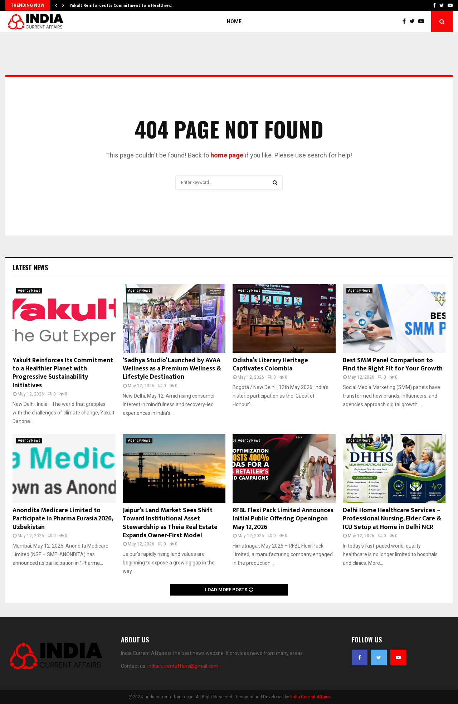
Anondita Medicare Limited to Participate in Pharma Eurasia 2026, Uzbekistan (63, 519)
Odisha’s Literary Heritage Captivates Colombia (270, 364)
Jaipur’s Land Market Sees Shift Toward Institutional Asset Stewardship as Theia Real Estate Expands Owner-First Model (170, 523)
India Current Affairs (310, 696)
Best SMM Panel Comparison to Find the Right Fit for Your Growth (393, 364)
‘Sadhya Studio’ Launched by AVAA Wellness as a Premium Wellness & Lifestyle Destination (172, 369)
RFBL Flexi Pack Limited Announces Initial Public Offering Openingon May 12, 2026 (283, 519)
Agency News (29, 290)
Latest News (30, 267)
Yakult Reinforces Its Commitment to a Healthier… (121, 5)
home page (226, 155)
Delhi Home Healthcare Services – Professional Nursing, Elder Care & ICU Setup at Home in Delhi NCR (392, 519)
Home (234, 21)
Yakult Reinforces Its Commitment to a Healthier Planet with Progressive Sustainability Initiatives (63, 373)
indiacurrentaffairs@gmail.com (182, 666)
